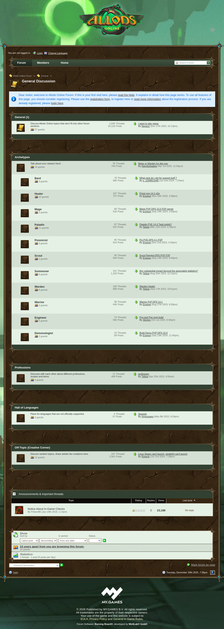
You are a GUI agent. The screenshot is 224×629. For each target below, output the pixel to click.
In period (63, 536)
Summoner (42, 271)
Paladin (40, 224)
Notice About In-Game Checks (46, 508)
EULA (84, 619)
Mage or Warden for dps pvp (153, 163)
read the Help (126, 95)
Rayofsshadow (149, 166)
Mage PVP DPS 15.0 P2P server (157, 209)
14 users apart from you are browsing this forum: (52, 546)
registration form (100, 99)
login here (57, 103)
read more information (147, 99)
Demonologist (44, 333)
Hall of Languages (27, 407)
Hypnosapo (147, 416)
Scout (38, 255)
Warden (40, 286)
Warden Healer (147, 286)
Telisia (146, 227)
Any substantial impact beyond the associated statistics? (169, 271)
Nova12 (145, 126)
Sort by (23, 536)
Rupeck (145, 456)
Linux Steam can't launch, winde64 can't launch (162, 454)
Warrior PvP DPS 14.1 (151, 302)
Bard (38, 178)
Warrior (39, 302)
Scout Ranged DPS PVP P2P (155, 255)
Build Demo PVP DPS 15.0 (154, 332)
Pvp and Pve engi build (151, 317)
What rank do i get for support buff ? (158, 178)
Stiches (147, 320)
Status (92, 536)
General (22, 117)
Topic (71, 500)
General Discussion (38, 81)
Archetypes (22, 157)
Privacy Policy (98, 619)
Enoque (147, 196)
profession (143, 374)
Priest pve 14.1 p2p (150, 193)
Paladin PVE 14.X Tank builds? (156, 224)
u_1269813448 (151, 180)
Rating (138, 500)
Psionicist (41, 240)
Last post (189, 500)
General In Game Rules (128, 619)
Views (161, 500)
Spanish (142, 414)
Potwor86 (36, 511)
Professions (23, 367)
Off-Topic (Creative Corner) (32, 447)
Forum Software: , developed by (112, 624)
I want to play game (148, 123)
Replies (151, 500)
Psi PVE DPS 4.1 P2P (151, 240)
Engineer (41, 317)
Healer (39, 193)
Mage (38, 209)
